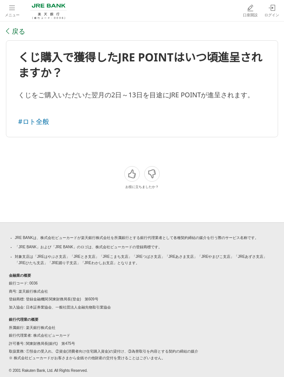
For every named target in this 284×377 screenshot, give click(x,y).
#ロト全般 (33, 121)
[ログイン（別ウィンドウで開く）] (272, 10)
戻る (18, 31)
